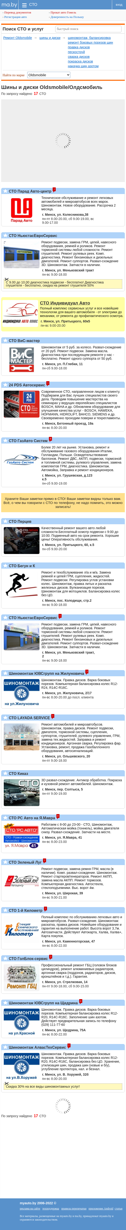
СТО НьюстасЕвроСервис (32, 236)
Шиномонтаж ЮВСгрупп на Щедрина (43, 1003)
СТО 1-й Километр (25, 911)
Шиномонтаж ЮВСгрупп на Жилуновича (46, 674)
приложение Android (101, 1208)
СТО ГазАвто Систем (27, 441)
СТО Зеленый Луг (25, 862)
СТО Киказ (18, 774)
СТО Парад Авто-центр (29, 191)
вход (119, 4)
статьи (118, 1208)
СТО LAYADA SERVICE (29, 718)
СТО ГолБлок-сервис (28, 959)
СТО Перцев (20, 522)
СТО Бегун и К (21, 566)
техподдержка (50, 1208)
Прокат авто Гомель (62, 12)
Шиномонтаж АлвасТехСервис (37, 1047)
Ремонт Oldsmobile (17, 38)
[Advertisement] (63, 1156)
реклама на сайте (30, 1208)
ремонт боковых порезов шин (90, 42)
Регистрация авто (15, 17)
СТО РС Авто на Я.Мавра (31, 818)
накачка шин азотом (83, 66)
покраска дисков (80, 61)
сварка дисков (79, 57)
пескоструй (76, 52)
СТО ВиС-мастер (24, 341)
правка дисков (79, 47)
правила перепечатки (73, 1208)
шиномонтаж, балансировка (89, 38)
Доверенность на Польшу (66, 17)
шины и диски (49, 38)
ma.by (9, 5)
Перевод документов (17, 12)
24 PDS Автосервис (26, 385)
